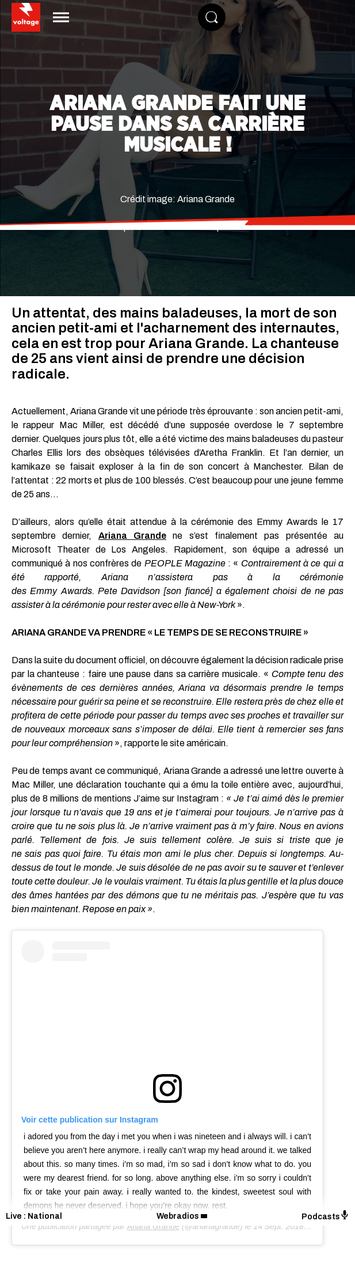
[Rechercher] (212, 17)
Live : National (34, 1216)
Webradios (177, 1216)
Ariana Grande (132, 536)
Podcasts (325, 1215)
